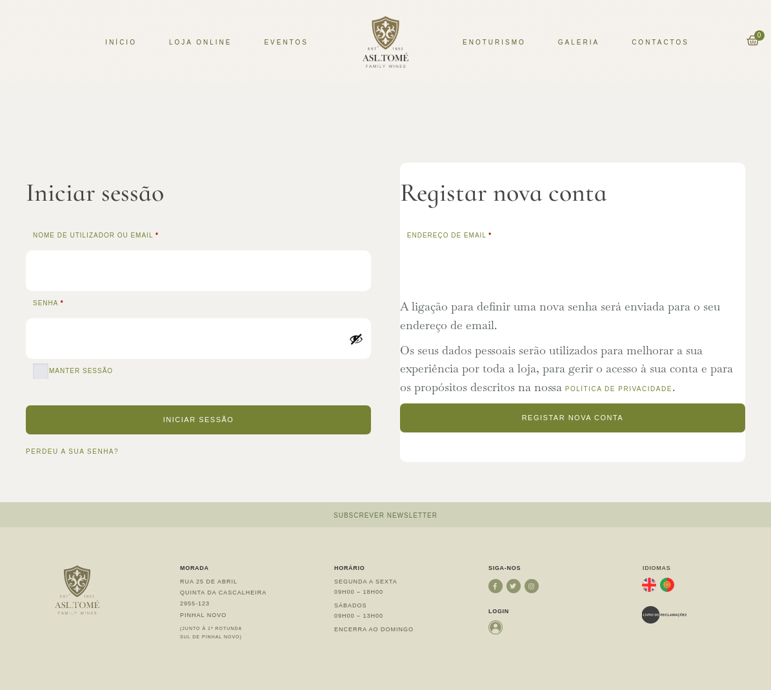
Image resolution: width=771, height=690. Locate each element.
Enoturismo (494, 42)
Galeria (578, 42)
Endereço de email (475, 234)
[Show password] (356, 339)
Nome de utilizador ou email (121, 234)
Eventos (286, 42)
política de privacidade (618, 388)
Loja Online (200, 42)
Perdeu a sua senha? (72, 451)
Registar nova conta (572, 417)
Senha (74, 302)
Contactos (660, 42)
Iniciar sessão (198, 419)
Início (121, 42)
